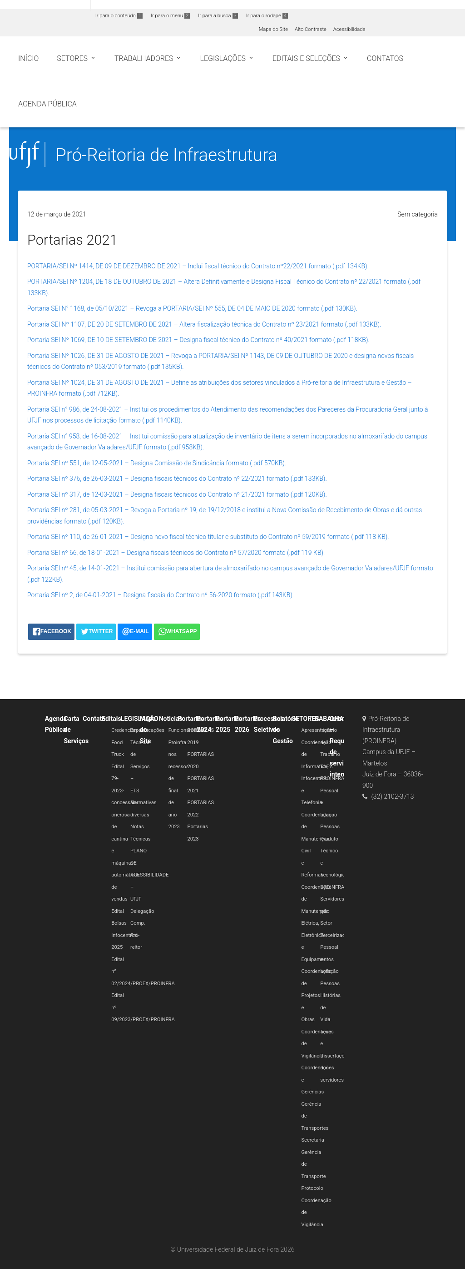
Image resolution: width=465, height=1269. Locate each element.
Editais (111, 718)
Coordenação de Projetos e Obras (316, 995)
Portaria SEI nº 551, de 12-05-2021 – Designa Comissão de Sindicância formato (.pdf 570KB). (156, 463)
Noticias (171, 718)
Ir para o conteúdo (119, 16)
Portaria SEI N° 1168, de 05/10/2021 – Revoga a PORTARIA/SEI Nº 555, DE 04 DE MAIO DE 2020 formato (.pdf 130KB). (192, 308)
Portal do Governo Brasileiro (45, 5)
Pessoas (330, 827)
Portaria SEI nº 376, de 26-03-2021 (75, 478)
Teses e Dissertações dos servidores (335, 1056)
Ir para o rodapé (267, 16)
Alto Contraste (310, 29)
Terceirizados (335, 935)
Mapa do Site (273, 29)
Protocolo (312, 1188)
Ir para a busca (218, 16)
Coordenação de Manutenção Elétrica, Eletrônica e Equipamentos (317, 923)
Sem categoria (417, 214)
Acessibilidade (349, 29)
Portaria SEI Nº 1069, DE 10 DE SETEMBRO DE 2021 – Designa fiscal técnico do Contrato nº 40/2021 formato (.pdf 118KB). (198, 339)
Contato (94, 718)
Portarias (191, 718)
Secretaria (312, 1140)
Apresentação (316, 730)
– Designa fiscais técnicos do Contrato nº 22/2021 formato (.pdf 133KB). (225, 478)
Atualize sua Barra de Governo (139, 5)
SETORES (305, 718)
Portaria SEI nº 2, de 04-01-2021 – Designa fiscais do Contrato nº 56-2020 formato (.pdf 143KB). (160, 595)
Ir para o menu (170, 16)
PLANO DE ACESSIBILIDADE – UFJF (149, 875)
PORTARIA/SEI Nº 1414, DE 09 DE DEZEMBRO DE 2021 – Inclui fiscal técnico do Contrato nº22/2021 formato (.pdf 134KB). (198, 266)
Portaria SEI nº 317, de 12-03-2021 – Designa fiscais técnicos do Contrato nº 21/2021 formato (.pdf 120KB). (177, 494)
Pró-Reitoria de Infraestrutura (166, 155)
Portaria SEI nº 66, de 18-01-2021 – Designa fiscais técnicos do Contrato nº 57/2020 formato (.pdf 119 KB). (176, 552)
